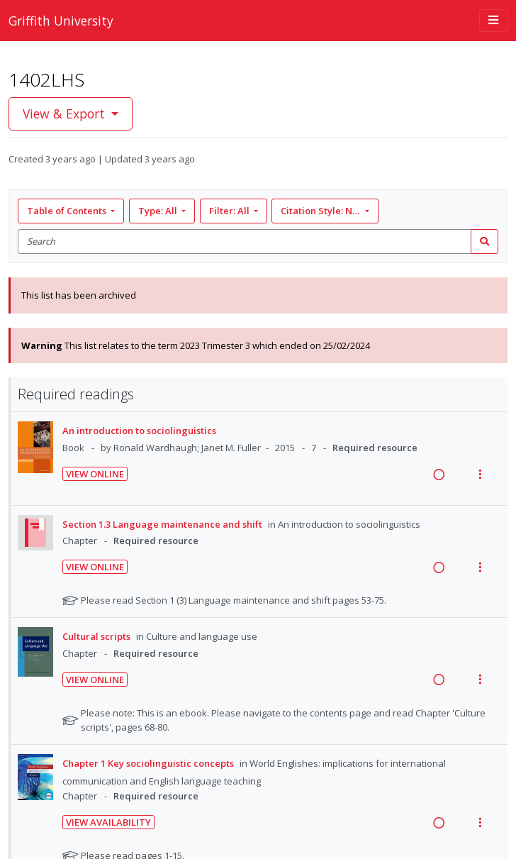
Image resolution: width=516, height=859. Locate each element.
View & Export (65, 113)
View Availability (108, 822)
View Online (95, 473)
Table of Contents (67, 210)
